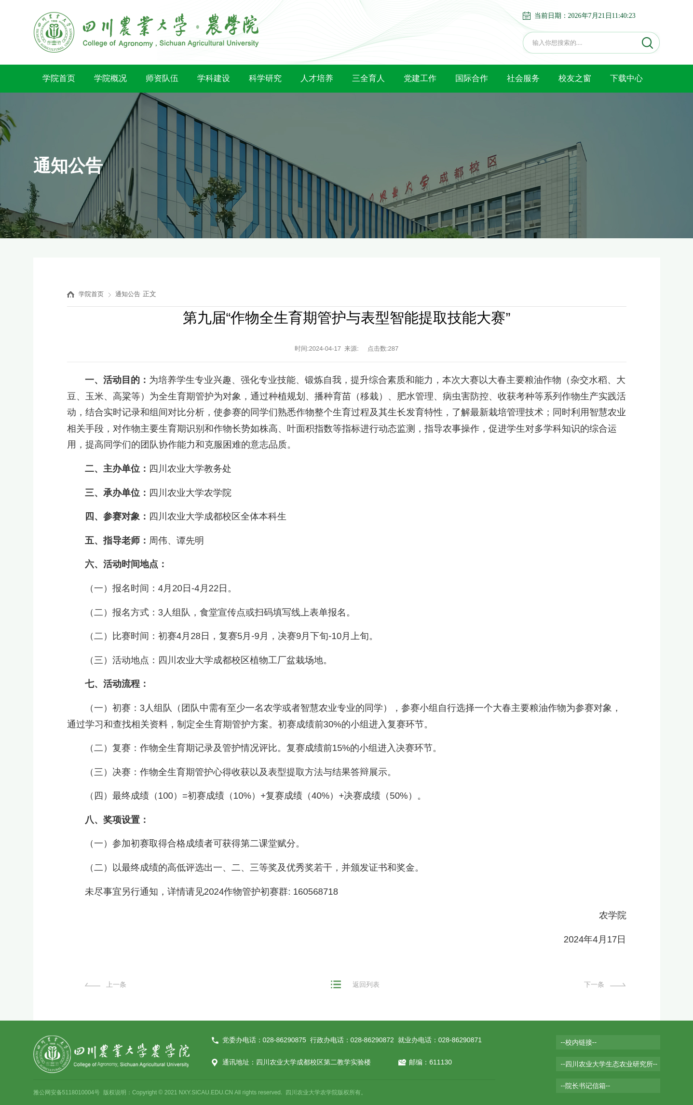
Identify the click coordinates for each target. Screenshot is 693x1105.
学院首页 (58, 78)
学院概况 (110, 78)
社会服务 (523, 78)
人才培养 (316, 78)
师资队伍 (162, 78)
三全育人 (368, 78)
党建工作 (420, 78)
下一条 (594, 984)
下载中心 (626, 78)
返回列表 (366, 984)
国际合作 (471, 78)
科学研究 (265, 78)
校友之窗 (574, 78)
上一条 (116, 984)
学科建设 (213, 78)
